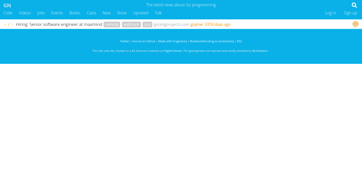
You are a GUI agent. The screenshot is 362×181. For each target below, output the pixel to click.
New (107, 13)
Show (122, 13)
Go (112, 51)
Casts (91, 13)
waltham (131, 24)
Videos (25, 13)
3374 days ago (218, 24)
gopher (197, 24)
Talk (158, 13)
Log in (330, 13)
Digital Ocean (173, 51)
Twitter (124, 41)
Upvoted (140, 13)
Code (8, 13)
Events (57, 13)
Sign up (350, 13)
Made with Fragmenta (172, 41)
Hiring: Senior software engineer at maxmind (59, 24)
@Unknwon (259, 51)
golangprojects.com (172, 24)
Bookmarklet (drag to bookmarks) (212, 41)
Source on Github (143, 41)
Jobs (41, 13)
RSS (239, 41)
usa (147, 24)
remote (111, 24)
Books (74, 13)
